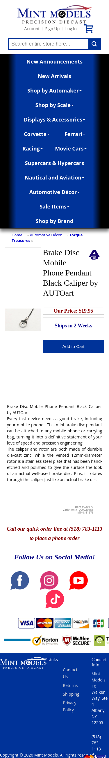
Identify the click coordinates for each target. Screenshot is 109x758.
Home (17, 234)
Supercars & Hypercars (54, 162)
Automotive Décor (54, 191)
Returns (70, 685)
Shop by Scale (54, 104)
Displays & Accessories (54, 119)
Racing (32, 148)
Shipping (71, 694)
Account (32, 28)
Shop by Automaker (54, 90)
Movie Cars (71, 148)
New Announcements (54, 61)
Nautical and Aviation (54, 177)
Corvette (36, 133)
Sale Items (54, 206)
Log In (70, 28)
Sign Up (52, 28)
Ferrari (75, 133)
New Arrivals (54, 75)
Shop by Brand (55, 220)
